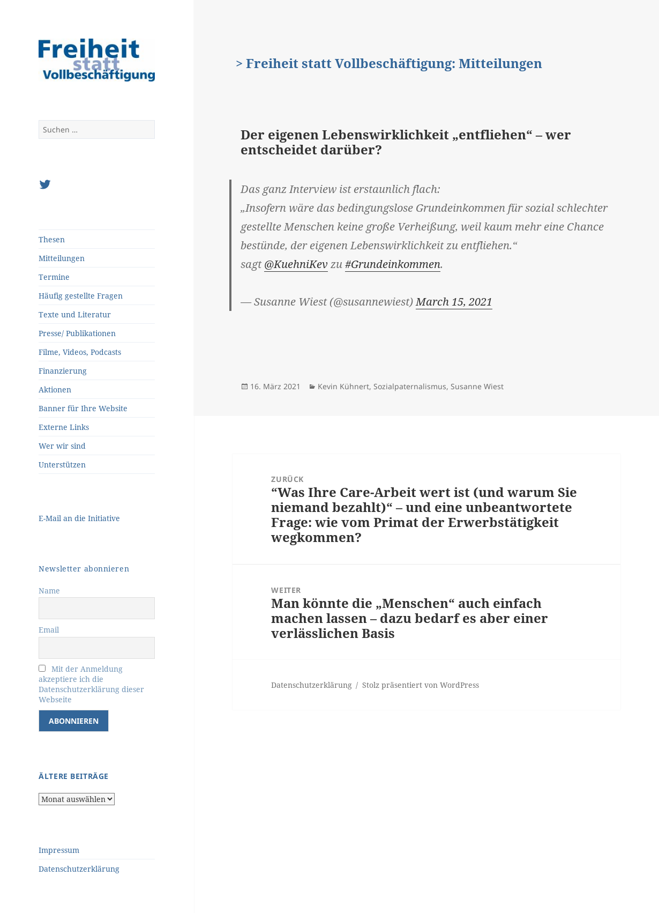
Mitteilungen (62, 258)
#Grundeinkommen (392, 264)
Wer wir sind (62, 446)
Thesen (52, 239)
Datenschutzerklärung (79, 869)
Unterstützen (62, 464)
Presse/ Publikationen (77, 333)
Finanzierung (63, 371)
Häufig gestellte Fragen (81, 296)
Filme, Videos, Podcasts (80, 352)
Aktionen (55, 389)
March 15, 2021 (454, 301)
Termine (54, 277)
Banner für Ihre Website (83, 408)
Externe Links (64, 427)
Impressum (59, 850)
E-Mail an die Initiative (79, 518)
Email (49, 630)
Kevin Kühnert (343, 386)
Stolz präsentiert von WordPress (420, 685)
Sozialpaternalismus (409, 386)
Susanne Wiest (477, 386)
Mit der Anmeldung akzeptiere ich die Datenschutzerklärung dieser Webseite (91, 684)
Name (49, 590)
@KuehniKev (296, 264)
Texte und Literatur (75, 314)
